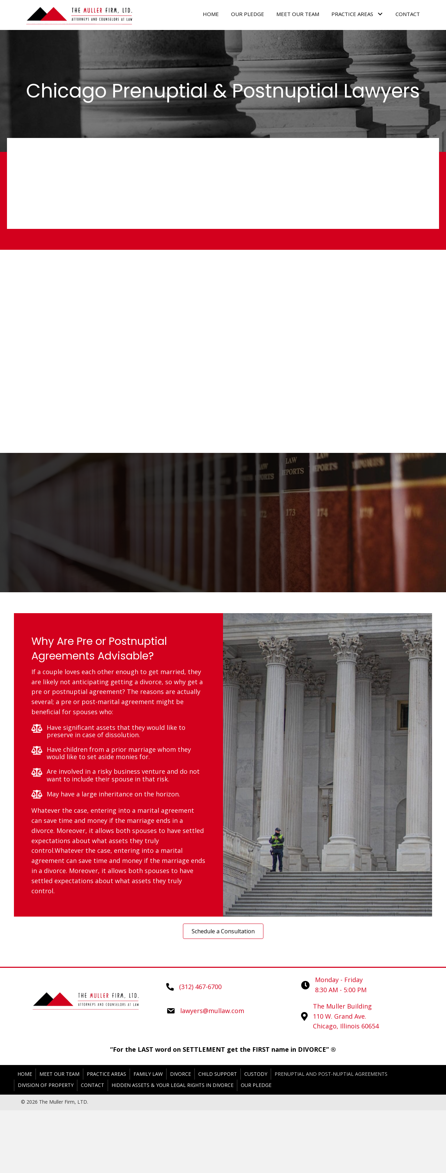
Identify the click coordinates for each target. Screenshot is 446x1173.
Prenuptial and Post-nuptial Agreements (331, 1074)
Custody (255, 1074)
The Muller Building (342, 1006)
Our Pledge (256, 1085)
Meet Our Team (59, 1074)
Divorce (180, 1074)
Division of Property (46, 1085)
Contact (92, 1085)
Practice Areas (106, 1074)
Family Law (148, 1074)
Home (24, 1074)
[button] (223, 931)
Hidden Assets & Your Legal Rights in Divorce (172, 1085)
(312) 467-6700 (200, 986)
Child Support (217, 1074)
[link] (211, 14)
